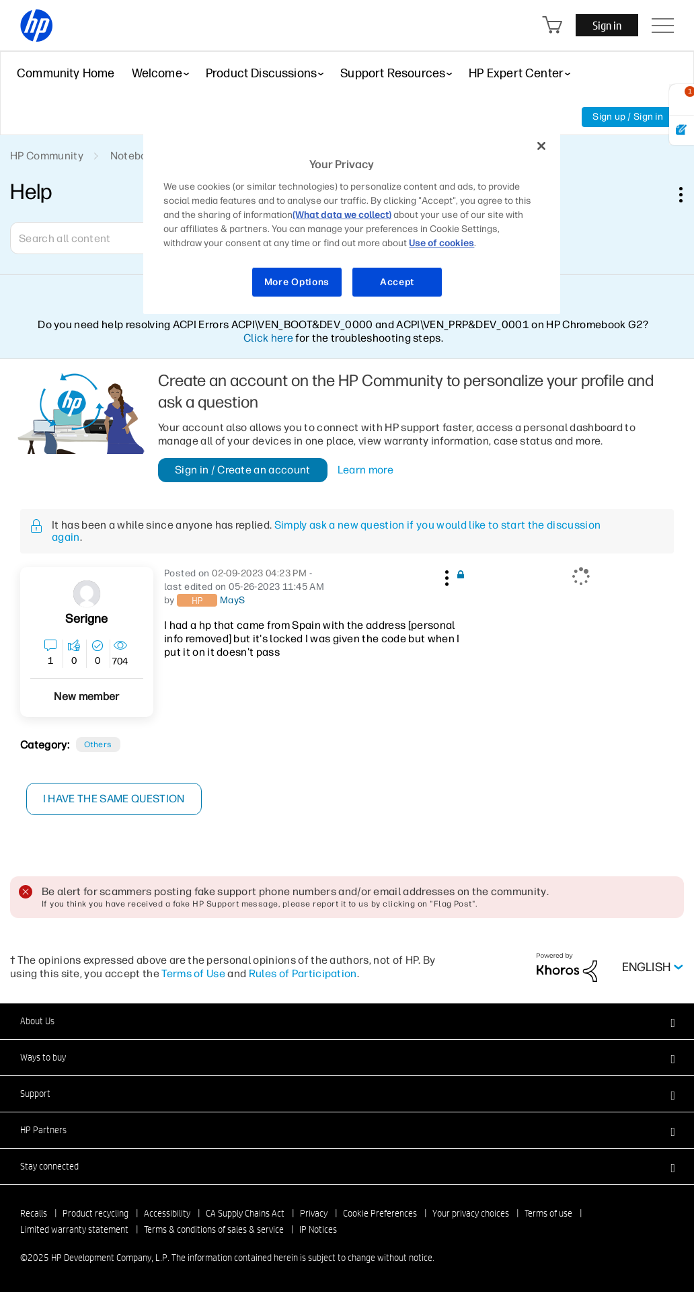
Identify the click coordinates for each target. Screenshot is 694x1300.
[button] (445, 576)
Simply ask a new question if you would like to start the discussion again (326, 531)
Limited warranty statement (74, 1229)
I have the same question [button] (114, 798)
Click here (268, 338)
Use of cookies (441, 243)
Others (98, 744)
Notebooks (137, 155)
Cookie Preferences (380, 1213)
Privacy (313, 1213)
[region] (351, 222)
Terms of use (548, 1213)
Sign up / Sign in (627, 116)
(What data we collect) (342, 215)
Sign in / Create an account (243, 469)
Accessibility (167, 1213)
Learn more (365, 470)
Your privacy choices (470, 1213)
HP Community (46, 155)
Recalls (33, 1213)
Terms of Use (193, 973)
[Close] (541, 146)
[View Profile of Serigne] (86, 619)
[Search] (107, 238)
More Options (297, 282)
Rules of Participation (303, 973)
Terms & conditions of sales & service (214, 1229)
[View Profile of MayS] (232, 600)
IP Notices (318, 1229)
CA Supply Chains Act (245, 1213)
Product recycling (95, 1213)
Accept (397, 282)
